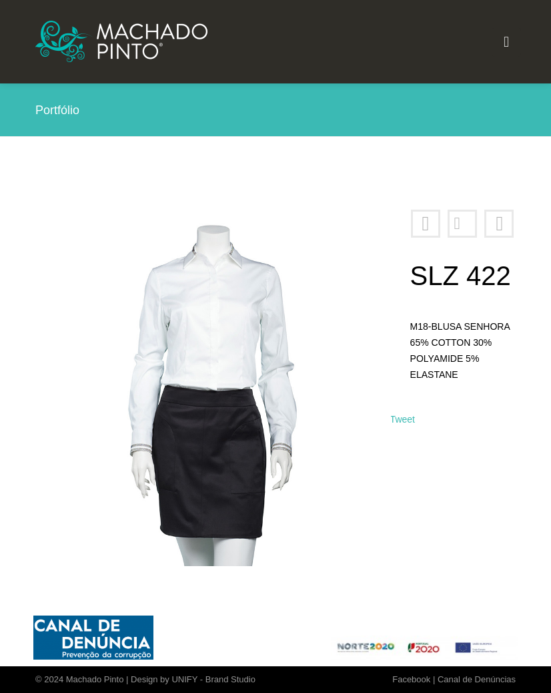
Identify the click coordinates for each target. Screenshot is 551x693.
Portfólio (462, 224)
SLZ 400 (425, 224)
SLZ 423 (499, 224)
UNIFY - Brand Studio (213, 679)
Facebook (411, 679)
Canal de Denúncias (477, 679)
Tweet (402, 419)
